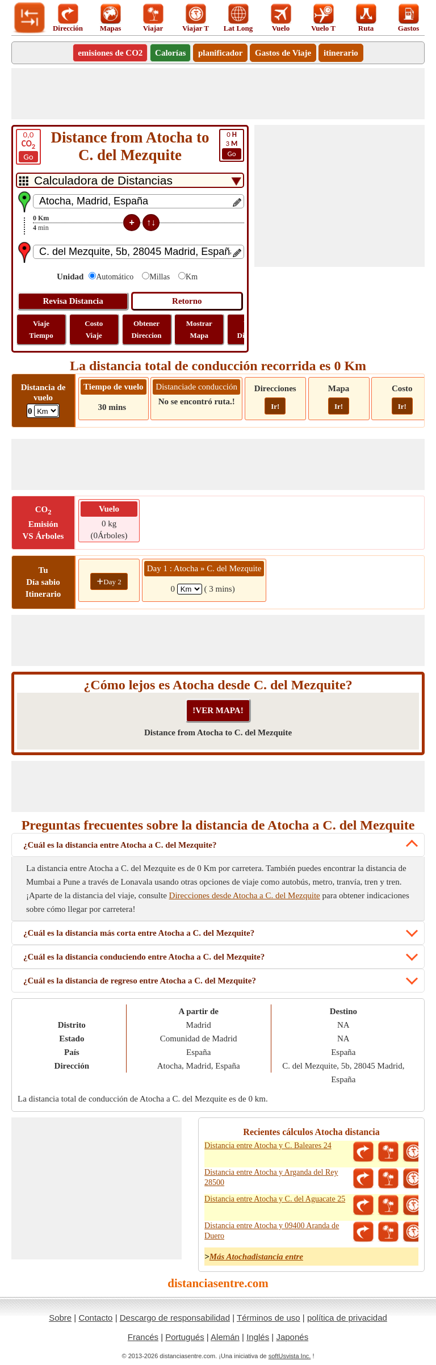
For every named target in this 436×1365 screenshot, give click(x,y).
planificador (220, 52)
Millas (159, 277)
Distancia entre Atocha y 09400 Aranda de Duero (271, 1230)
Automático (114, 277)
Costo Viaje (94, 329)
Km (192, 277)
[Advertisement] (218, 93)
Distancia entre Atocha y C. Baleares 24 (268, 1145)
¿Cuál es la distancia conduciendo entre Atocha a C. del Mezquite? (144, 956)
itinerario (341, 52)
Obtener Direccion (146, 329)
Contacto (95, 1317)
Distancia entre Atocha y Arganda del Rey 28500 (271, 1177)
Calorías (170, 52)
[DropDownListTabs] (130, 180)
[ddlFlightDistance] (46, 411)
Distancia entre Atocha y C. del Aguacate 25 (274, 1199)
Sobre (60, 1317)
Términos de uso (268, 1317)
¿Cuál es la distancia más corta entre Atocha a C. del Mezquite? (138, 932)
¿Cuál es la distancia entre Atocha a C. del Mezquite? (120, 844)
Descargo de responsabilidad (175, 1317)
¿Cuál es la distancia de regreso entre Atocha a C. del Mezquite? (139, 980)
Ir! (275, 406)
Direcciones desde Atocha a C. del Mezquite (244, 895)
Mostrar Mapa (199, 329)
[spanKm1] (189, 589)
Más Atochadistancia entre (256, 1256)
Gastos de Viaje (283, 52)
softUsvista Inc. (290, 1356)
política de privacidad (347, 1317)
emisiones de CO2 (110, 52)
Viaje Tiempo (41, 329)
